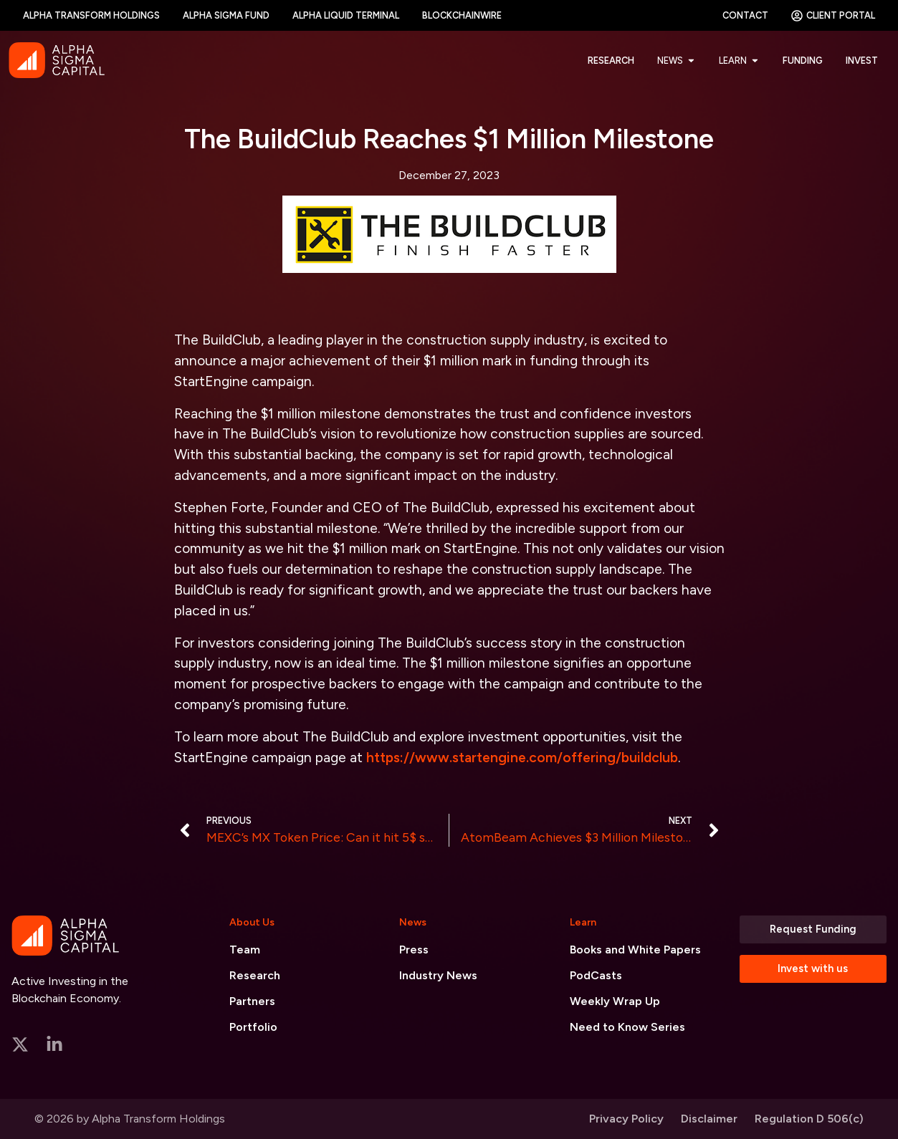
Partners (252, 1001)
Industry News (438, 975)
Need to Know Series (627, 1027)
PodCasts (596, 975)
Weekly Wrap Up (615, 1001)
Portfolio (253, 1027)
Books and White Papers (635, 949)
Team (244, 949)
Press (414, 949)
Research (254, 975)
